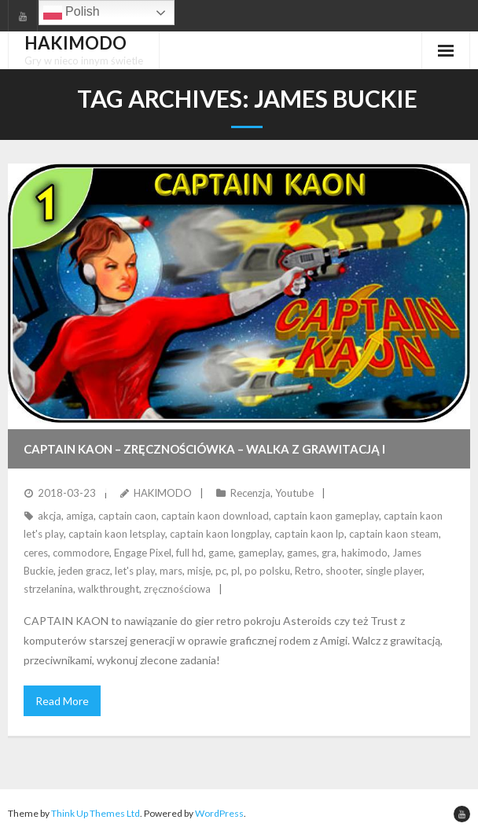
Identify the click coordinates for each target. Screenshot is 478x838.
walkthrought (108, 589)
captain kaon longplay (220, 533)
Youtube (294, 493)
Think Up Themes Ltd (95, 813)
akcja (49, 515)
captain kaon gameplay (326, 515)
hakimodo (364, 552)
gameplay (260, 552)
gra (329, 552)
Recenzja (250, 493)
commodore (81, 552)
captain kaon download (215, 515)
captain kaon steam (394, 533)
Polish (71, 12)
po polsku (267, 570)
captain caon (127, 515)
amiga (80, 515)
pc (220, 570)
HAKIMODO (163, 493)
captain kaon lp (309, 533)
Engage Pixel (142, 552)
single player (394, 570)
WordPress (219, 813)
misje (199, 570)
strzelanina (48, 589)
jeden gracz (84, 570)
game (220, 552)
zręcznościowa (177, 589)
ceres (36, 552)
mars (171, 570)
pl (235, 570)
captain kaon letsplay (116, 533)
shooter (343, 570)
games (302, 552)
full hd (190, 552)
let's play (135, 570)
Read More (62, 701)
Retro (308, 570)
